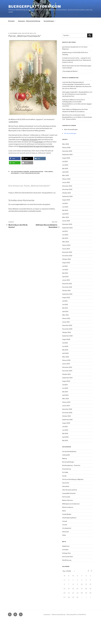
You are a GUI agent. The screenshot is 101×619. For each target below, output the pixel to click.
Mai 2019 (65, 391)
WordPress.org (66, 560)
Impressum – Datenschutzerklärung (29, 21)
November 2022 (67, 255)
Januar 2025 (66, 182)
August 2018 (66, 423)
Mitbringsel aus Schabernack (71, 504)
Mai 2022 (65, 273)
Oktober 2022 (66, 259)
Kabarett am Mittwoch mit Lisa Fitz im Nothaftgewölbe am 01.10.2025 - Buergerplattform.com (73, 102)
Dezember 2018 (67, 409)
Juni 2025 (65, 165)
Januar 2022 (66, 280)
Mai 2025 (65, 168)
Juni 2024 (65, 207)
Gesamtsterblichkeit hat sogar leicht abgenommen (36, 146)
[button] (15, 158)
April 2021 (65, 311)
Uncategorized (66, 528)
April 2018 (65, 437)
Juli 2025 (65, 161)
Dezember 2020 (67, 325)
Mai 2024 (65, 210)
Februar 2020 (66, 360)
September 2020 (67, 336)
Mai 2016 (65, 440)
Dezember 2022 (67, 252)
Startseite (11, 21)
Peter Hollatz (30, 33)
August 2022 (66, 262)
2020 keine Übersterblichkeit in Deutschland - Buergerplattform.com (35, 193)
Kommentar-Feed (67, 556)
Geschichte (65, 483)
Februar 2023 (66, 245)
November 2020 (67, 329)
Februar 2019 (66, 402)
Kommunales (66, 497)
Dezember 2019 (67, 367)
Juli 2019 (65, 384)
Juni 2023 (65, 234)
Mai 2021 (65, 308)
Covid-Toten (38, 142)
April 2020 (65, 353)
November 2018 (67, 412)
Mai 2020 (65, 350)
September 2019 (67, 377)
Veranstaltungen (50, 21)
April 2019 (65, 395)
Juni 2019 (65, 388)
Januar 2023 (66, 248)
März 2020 (65, 357)
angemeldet (19, 204)
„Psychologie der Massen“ (70, 71)
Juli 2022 (65, 266)
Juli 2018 (65, 426)
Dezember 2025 (67, 151)
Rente (64, 511)
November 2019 (67, 370)
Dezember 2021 (67, 283)
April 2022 (65, 276)
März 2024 (65, 217)
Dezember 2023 (67, 224)
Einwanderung (66, 469)
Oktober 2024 (66, 193)
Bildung (64, 458)
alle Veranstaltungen (70, 133)
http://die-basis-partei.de (69, 490)
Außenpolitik (66, 455)
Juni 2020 (65, 346)
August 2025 (66, 158)
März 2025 (65, 175)
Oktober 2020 (66, 332)
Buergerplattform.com (34, 6)
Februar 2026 (66, 147)
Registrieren (65, 546)
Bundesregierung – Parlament (71, 465)
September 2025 (67, 154)
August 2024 (66, 200)
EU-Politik (65, 472)
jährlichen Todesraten (30, 139)
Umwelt (64, 521)
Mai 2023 (65, 238)
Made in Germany (67, 500)
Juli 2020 (65, 343)
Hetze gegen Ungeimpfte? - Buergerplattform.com (77, 92)
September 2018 (67, 419)
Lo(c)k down (13, 122)
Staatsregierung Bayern (30, 173)
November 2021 (67, 287)
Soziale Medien (66, 514)
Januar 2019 (66, 405)
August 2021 (66, 297)
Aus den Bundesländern (20, 171)
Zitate (64, 535)
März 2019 (65, 398)
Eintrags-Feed (66, 553)
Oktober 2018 (66, 416)
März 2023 (65, 241)
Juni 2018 (65, 430)
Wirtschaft (65, 531)
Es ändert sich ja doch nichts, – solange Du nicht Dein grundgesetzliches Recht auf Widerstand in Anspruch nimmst (76, 60)
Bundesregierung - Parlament (41, 171)
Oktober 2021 (66, 290)
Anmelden (65, 549)
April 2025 (65, 172)
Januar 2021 (66, 322)
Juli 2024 (65, 203)
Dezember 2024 (67, 186)
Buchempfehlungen (68, 462)
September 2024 (67, 196)
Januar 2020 (66, 363)
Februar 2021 (66, 318)
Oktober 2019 (66, 374)
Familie (64, 476)
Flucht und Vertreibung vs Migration (72, 479)
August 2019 (66, 381)
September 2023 (67, 227)
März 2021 (65, 315)
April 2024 (65, 214)
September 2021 (67, 294)
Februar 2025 (66, 179)
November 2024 (67, 189)
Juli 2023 (65, 231)
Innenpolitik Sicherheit (68, 493)
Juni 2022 (65, 269)
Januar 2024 (66, 221)
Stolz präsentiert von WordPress (76, 614)
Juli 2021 (64, 301)
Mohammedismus (67, 507)
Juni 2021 (65, 304)
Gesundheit (15, 173)
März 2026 (65, 144)
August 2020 (66, 339)
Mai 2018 (65, 433)
